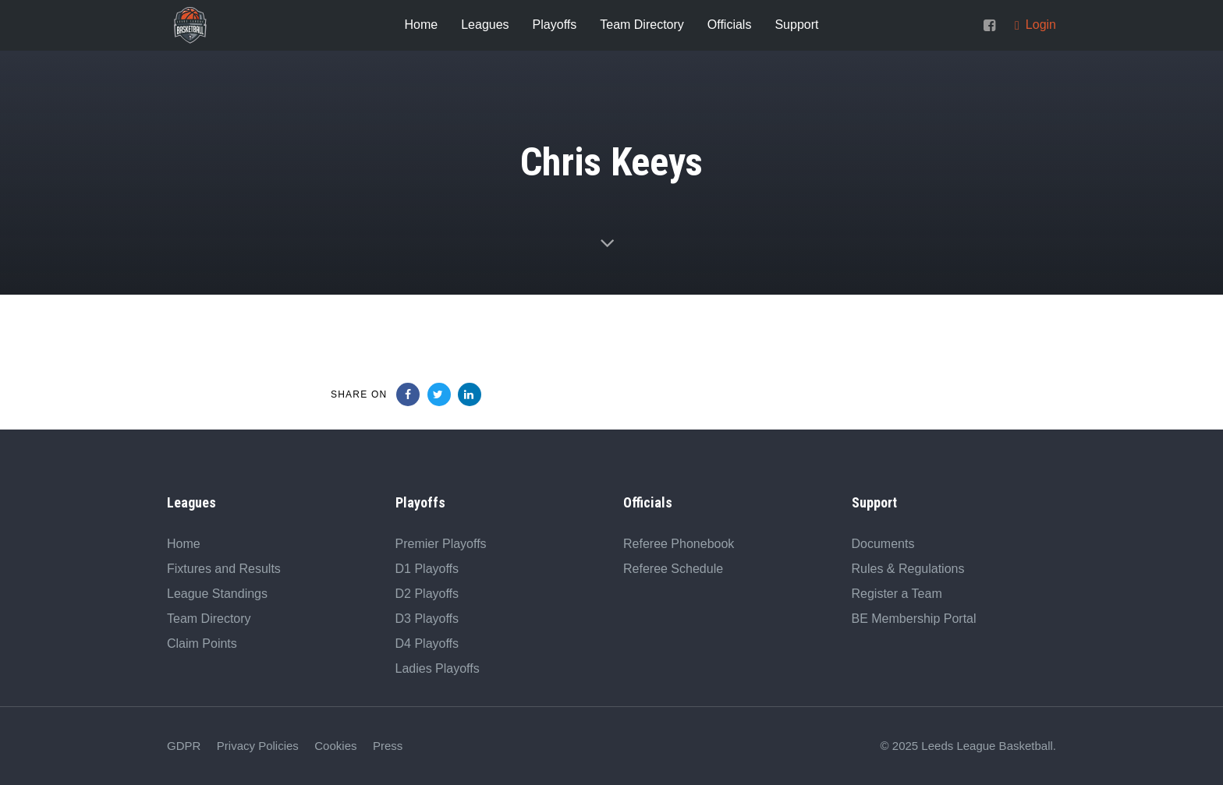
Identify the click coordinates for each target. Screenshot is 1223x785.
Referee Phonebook (678, 543)
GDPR (183, 745)
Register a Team (897, 593)
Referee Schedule (673, 568)
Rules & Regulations (908, 568)
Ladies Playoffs (437, 668)
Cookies (335, 745)
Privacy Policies (258, 745)
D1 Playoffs (427, 568)
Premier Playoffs (441, 543)
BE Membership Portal (914, 618)
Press (387, 745)
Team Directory (209, 618)
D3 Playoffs (427, 618)
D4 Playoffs (427, 643)
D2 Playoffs (427, 593)
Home (183, 543)
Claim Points (202, 643)
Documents (883, 543)
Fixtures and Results (224, 568)
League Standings (217, 593)
